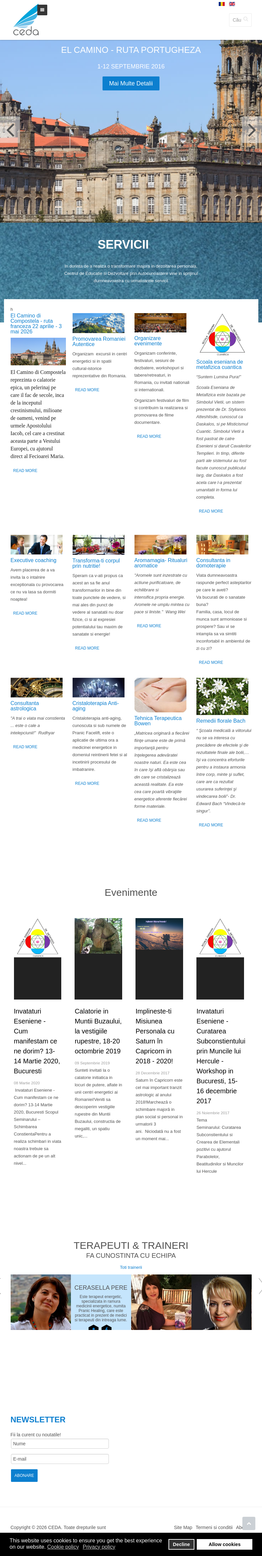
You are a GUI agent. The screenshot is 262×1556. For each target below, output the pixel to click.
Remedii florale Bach (221, 721)
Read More (25, 470)
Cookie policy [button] (63, 1547)
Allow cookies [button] (225, 1544)
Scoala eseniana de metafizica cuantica (219, 364)
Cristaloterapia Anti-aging (96, 705)
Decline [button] (181, 1544)
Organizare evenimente (148, 340)
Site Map (183, 1528)
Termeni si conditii (214, 1528)
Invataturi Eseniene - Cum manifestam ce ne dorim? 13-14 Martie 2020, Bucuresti (37, 1041)
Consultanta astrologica (25, 705)
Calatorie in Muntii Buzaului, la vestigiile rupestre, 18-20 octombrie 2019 (98, 1031)
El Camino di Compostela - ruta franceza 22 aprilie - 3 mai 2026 (36, 323)
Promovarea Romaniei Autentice (99, 341)
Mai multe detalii (131, 83)
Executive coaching (34, 560)
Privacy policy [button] (99, 1547)
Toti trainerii (131, 1268)
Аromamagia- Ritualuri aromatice (160, 562)
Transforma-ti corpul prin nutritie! (96, 563)
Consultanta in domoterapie (213, 562)
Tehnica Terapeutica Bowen (158, 720)
